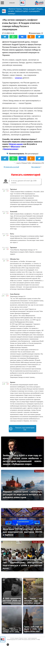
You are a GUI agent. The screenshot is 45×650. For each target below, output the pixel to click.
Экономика (39, 471)
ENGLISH (12, 3)
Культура (40, 438)
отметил (18, 78)
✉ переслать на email (11, 167)
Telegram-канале (16, 144)
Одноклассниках (10, 149)
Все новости (35, 167)
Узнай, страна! (38, 509)
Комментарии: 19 (36, 33)
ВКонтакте (15, 146)
